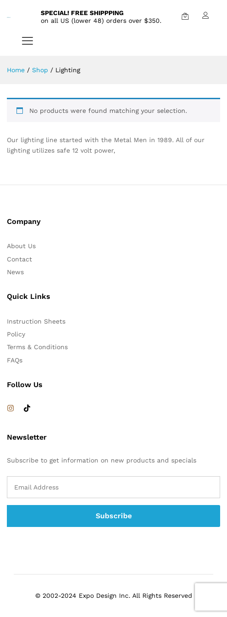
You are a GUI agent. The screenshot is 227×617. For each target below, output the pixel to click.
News (15, 272)
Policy (16, 334)
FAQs (14, 360)
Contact (19, 259)
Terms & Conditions (37, 347)
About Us (21, 246)
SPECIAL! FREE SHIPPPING (82, 12)
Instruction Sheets (36, 321)
